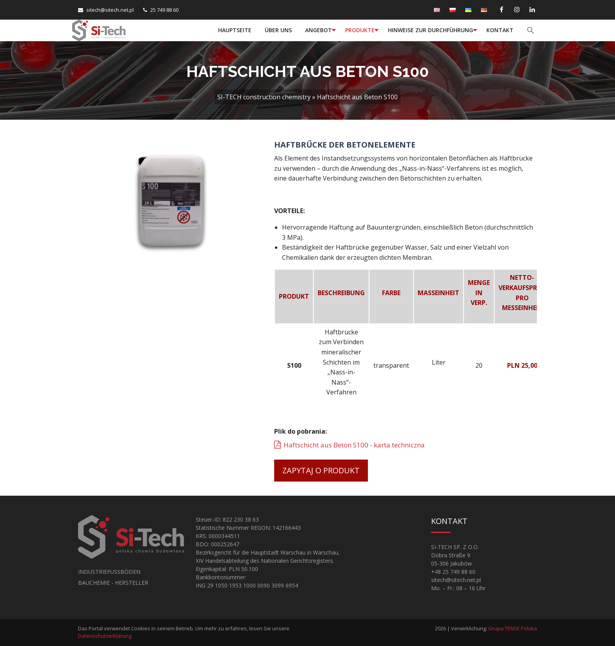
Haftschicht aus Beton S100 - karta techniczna (354, 444)
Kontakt (499, 30)
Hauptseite (234, 30)
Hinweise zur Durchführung (430, 30)
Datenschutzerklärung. (105, 635)
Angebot (318, 30)
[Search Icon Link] (531, 30)
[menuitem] (234, 30)
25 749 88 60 (164, 9)
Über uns (278, 30)
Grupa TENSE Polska (512, 628)
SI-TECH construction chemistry (264, 97)
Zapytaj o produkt (321, 470)
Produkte (360, 30)
